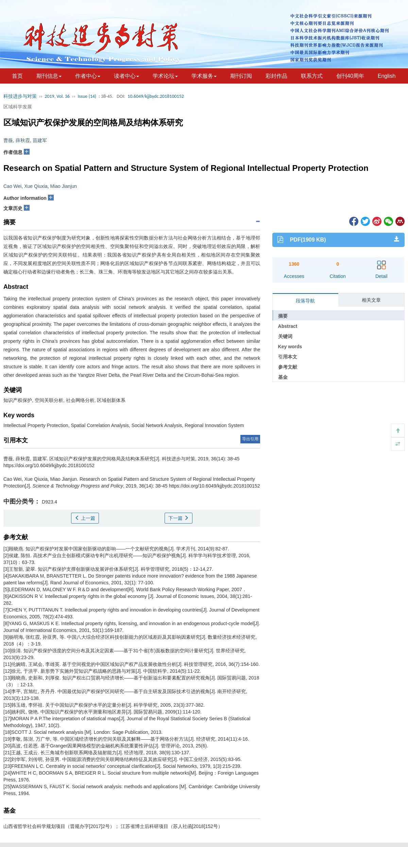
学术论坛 (165, 76)
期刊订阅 (241, 76)
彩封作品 (276, 76)
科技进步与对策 (20, 96)
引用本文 (287, 356)
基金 (283, 377)
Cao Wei (12, 186)
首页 (17, 76)
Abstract (288, 326)
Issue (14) (87, 96)
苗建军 (40, 140)
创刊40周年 (350, 76)
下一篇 (178, 518)
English (386, 76)
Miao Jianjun (63, 186)
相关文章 (371, 300)
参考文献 (287, 367)
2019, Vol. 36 (57, 96)
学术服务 (204, 76)
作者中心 (87, 76)
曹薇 (8, 140)
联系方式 (312, 76)
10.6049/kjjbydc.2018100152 (156, 96)
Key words (290, 346)
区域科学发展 (17, 106)
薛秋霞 (23, 140)
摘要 (283, 316)
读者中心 (126, 76)
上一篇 (85, 518)
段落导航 (305, 300)
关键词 (285, 336)
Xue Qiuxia (35, 186)
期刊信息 (49, 76)
